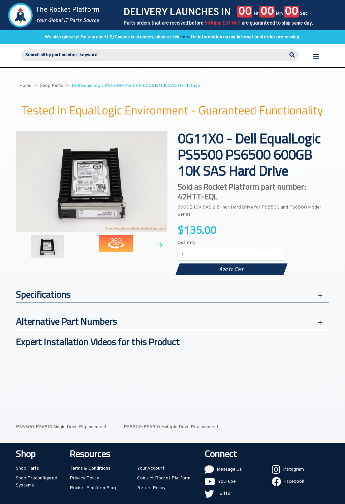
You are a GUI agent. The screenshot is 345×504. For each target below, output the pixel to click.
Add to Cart (231, 269)
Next (160, 245)
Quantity (186, 243)
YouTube (227, 481)
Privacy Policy (84, 478)
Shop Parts (27, 468)
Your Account (151, 468)
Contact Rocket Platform (163, 478)
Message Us (229, 469)
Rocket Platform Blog (93, 488)
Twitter (224, 494)
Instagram (293, 469)
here (185, 37)
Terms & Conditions (90, 468)
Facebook (294, 481)
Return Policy (151, 488)
